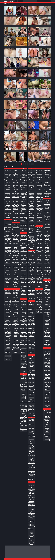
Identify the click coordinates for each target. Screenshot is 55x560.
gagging (25, 236)
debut (18, 262)
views (45, 342)
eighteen (17, 333)
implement (23, 392)
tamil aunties (47, 194)
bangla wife (7, 347)
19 (9, 215)
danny (14, 243)
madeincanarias (31, 368)
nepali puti (29, 455)
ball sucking (7, 314)
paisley (38, 182)
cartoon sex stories (15, 215)
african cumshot (8, 279)
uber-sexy (49, 202)
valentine (48, 290)
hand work (23, 326)
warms (49, 370)
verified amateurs (47, 302)
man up (30, 413)
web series (47, 389)
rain (36, 231)
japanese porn (31, 223)
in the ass (23, 430)
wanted (46, 365)
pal (41, 194)
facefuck (25, 177)
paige (39, 175)
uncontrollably (47, 233)
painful (41, 177)
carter (14, 206)
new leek (29, 472)
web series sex (47, 392)
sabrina (41, 290)
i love (26, 377)
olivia (29, 526)
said (41, 295)
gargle (25, 255)
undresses (47, 250)
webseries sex (47, 401)
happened (22, 340)
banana (7, 326)
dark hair (17, 245)
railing (39, 229)
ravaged (38, 241)
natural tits (29, 434)
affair (9, 274)
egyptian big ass (16, 330)
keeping (33, 253)
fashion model (22, 223)
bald (9, 309)
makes (30, 384)
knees (30, 284)
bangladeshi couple (7, 352)
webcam (47, 394)
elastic (18, 338)
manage (30, 415)
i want (21, 380)
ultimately (49, 214)
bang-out (10, 328)
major (30, 380)
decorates (14, 267)
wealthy (49, 382)
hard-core (25, 369)
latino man (33, 338)
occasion (30, 490)
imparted (22, 389)
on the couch (31, 538)
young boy (49, 422)
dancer (14, 241)
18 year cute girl (8, 187)
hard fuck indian (24, 359)
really (37, 281)
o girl (29, 483)
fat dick (25, 227)
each (15, 290)
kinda (31, 262)
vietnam (48, 338)
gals (20, 238)
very (49, 311)
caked (14, 172)
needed (30, 450)
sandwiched (39, 304)
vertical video (46, 311)
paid (36, 175)
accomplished (6, 236)
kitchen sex (30, 281)
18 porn (8, 180)
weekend (47, 406)
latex (29, 328)
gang (26, 241)
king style (33, 265)
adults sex (6, 265)
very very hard (47, 326)
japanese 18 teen (31, 189)
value (49, 292)
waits (46, 353)
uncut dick (47, 238)
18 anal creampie (8, 172)
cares (18, 199)
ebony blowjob (16, 314)
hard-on (24, 371)
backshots (9, 302)
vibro (48, 333)
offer (33, 492)
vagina (48, 285)
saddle (41, 292)
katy (29, 253)
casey (13, 218)
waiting (45, 351)
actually (6, 243)
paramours (41, 208)
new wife (30, 479)
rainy (39, 231)
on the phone (31, 542)
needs (33, 450)
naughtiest (32, 436)
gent (26, 262)
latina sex (31, 335)
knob (30, 286)
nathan (30, 429)
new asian (32, 469)
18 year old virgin (8, 201)
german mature (24, 272)
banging (6, 333)
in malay (22, 423)
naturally (33, 434)
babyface (8, 297)
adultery (8, 262)
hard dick (25, 354)
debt (15, 262)
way (49, 380)
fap (20, 220)
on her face (31, 533)
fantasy (25, 218)
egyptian (17, 326)
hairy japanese (23, 316)
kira (33, 269)
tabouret (49, 175)
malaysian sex (31, 399)
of (29, 492)
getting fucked (23, 288)
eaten (14, 302)
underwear (45, 245)
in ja (21, 420)
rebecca (38, 284)
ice (26, 380)
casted (16, 220)
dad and (17, 224)
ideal (23, 382)
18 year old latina (8, 194)
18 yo (6, 211)
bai (5, 307)
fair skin (22, 189)
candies (14, 189)
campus (17, 182)
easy (14, 299)
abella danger (8, 222)
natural (33, 429)
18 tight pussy (9, 184)
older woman (30, 523)
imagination (24, 384)
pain (41, 175)
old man (33, 514)
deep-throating (16, 284)
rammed (40, 233)
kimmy (34, 260)
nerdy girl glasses (31, 460)
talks (44, 189)
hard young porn (6, 5)
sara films (38, 309)
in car (22, 408)
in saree (25, 425)
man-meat (33, 413)
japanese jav (31, 213)
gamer (26, 238)
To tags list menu (20, 1)
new (29, 469)
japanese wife (31, 239)
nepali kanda (31, 453)
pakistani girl (39, 187)
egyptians (14, 333)
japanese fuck (31, 201)
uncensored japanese (47, 229)
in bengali (22, 406)
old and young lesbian (31, 509)
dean (14, 260)
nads (29, 419)
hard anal (25, 345)
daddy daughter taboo (16, 233)
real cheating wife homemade (39, 253)
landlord (29, 316)
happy (21, 342)
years (45, 414)
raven (38, 243)
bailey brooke (8, 307)
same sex (38, 302)
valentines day (46, 292)
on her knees (31, 535)
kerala (29, 257)
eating (17, 302)
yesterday (46, 417)
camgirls (14, 182)
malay (33, 389)
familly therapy (25, 194)
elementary (14, 345)
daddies (17, 229)
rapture (40, 238)
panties (41, 201)
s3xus (38, 290)
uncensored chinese (47, 226)
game (23, 238)
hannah (25, 338)
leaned (32, 347)
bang (9, 326)
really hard (40, 281)
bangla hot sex (8, 342)
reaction (38, 245)
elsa (17, 347)
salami (37, 297)
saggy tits (38, 295)
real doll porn (38, 260)
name (30, 424)
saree (37, 311)
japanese (33, 187)
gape (25, 248)
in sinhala (25, 427)
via (49, 330)
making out (30, 389)
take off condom (47, 180)
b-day (6, 290)
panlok (38, 201)
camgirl (18, 180)
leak (31, 345)
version (49, 309)
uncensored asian (47, 224)
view (45, 340)
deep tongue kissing (15, 281)
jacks (34, 170)
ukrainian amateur (47, 205)
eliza (17, 345)
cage (17, 170)
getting (26, 286)
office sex (33, 497)
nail (33, 419)
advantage (7, 267)
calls (16, 175)
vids (45, 338)
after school (7, 284)
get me (25, 281)
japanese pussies (31, 225)
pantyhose (38, 206)
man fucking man (31, 411)
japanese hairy (31, 208)
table (44, 172)
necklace (30, 448)
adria (6, 253)
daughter (17, 253)
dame (17, 236)
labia (31, 302)
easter (14, 297)
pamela (39, 199)
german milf (23, 274)
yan (49, 410)
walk (45, 356)
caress (14, 201)
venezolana (48, 297)
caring (17, 203)
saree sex (40, 311)
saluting (41, 299)
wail (44, 349)
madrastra (33, 370)
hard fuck (23, 357)
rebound (39, 286)
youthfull (49, 436)
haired (25, 304)
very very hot (47, 328)
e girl (13, 290)
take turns (46, 182)
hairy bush (23, 314)
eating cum (15, 304)
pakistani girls (39, 189)
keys (33, 257)
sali (39, 297)
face (25, 170)
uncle (45, 231)
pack (37, 170)
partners (38, 220)
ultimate (45, 214)
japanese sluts (31, 230)
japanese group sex (31, 206)
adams (9, 243)
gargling (25, 257)
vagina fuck (47, 287)
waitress (49, 351)
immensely (22, 387)
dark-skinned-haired (15, 250)
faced (22, 177)
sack (36, 292)
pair (40, 180)
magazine (32, 372)
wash (49, 372)
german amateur (23, 267)
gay (21, 260)
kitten (33, 281)
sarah (41, 309)
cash (16, 218)
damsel (17, 238)
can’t (14, 194)
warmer (46, 370)
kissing (31, 274)
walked (48, 356)
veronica (46, 309)
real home (39, 262)
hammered (23, 323)
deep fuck (15, 274)
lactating (30, 304)
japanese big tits (31, 194)
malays (33, 394)
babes (5, 292)
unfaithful (47, 260)
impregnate (23, 394)
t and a (47, 170)
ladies (33, 304)
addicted (9, 245)
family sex (23, 203)
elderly (13, 342)
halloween (22, 321)
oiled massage (33, 502)
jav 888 (32, 242)
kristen (29, 298)
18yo (5, 213)
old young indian (31, 519)
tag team (46, 177)
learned (33, 350)
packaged (40, 170)
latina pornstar (31, 333)
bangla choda (9, 335)
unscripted (45, 274)
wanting (49, 365)
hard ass (23, 350)
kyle (34, 298)
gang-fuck (21, 245)
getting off (23, 293)
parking (38, 213)
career (15, 199)
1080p (5, 170)
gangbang (25, 245)
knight (33, 284)
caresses (17, 201)
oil (29, 499)
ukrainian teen (47, 212)
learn (30, 350)
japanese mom (31, 220)
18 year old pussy (7, 196)
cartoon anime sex (15, 208)
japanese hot (31, 211)
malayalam (30, 394)
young (49, 419)
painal (38, 177)
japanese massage (31, 215)
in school (22, 427)
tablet (47, 172)
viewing (48, 340)
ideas (21, 384)
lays (29, 342)
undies (49, 245)
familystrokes (23, 211)
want (45, 363)
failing (24, 187)
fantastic (22, 218)
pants (38, 203)
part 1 (39, 215)
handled (22, 333)
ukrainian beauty (47, 207)
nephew (30, 457)
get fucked (22, 281)
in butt (25, 406)
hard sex (22, 369)
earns (13, 295)
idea (21, 382)
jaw (34, 246)
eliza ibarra (14, 347)
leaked (34, 345)
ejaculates (15, 335)
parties (38, 218)
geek (21, 262)
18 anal (10, 170)
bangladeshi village (7, 359)
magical (29, 375)
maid (29, 377)
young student (47, 429)
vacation (49, 283)
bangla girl (7, 338)
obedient (33, 483)
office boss (32, 495)
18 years (8, 203)
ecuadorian (14, 321)
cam (18, 175)
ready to (38, 248)
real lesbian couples (39, 269)
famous (25, 213)
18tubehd (9, 211)
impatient (25, 389)
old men (29, 516)
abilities (6, 224)
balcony (7, 309)
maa (29, 358)
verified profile (47, 307)
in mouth (25, 423)
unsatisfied (49, 272)
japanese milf (31, 218)
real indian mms (39, 267)
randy (41, 236)
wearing (48, 384)
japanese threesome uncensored (31, 237)
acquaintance (6, 238)
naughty (31, 438)
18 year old (7, 189)
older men (32, 521)
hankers (22, 338)
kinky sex (30, 269)
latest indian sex (31, 326)
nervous (30, 462)
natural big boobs (31, 431)
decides (17, 265)
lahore (33, 307)
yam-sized (46, 410)
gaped (23, 250)
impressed (23, 399)
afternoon (8, 286)
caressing (14, 203)
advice (10, 272)
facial (25, 180)
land (33, 311)
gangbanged (22, 248)
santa (40, 307)
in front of (25, 411)
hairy (25, 309)
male (33, 401)
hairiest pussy (23, 307)
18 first (9, 175)
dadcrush (14, 229)
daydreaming (14, 257)
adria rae (9, 253)
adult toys (8, 257)
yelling (48, 414)
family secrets (23, 201)
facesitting (22, 180)
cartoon (17, 206)
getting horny (23, 291)
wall (48, 358)
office (29, 495)
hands (21, 335)
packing (41, 172)
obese (30, 485)
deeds (17, 267)
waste (46, 375)
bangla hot (7, 340)
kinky (32, 267)
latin (31, 328)
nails (28, 422)
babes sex (6, 295)
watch (48, 375)
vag (45, 285)
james (30, 175)
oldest (33, 523)
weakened (45, 382)
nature (29, 436)
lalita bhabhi (30, 309)
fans (26, 215)
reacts (41, 245)
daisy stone (14, 236)
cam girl (14, 177)
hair (24, 302)
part (36, 215)
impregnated (23, 396)
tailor (49, 177)
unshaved (49, 274)
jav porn (33, 244)
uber (48, 200)
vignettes (48, 342)
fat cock (22, 227)
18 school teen (8, 182)
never (31, 465)
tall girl (49, 189)
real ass (42, 250)
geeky (23, 262)
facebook (25, 175)
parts (41, 220)
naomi (33, 426)
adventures (6, 272)
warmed (49, 368)
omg (31, 526)
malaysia (29, 396)
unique (47, 265)
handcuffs (25, 328)
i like (23, 377)
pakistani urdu (38, 194)
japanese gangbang (31, 203)
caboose (14, 170)
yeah (47, 412)
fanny (23, 215)
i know (21, 377)
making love (31, 387)
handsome (25, 335)
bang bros (6, 328)
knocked (33, 288)
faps (26, 220)
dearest (17, 260)
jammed (33, 175)
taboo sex (45, 175)
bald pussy (6, 311)
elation (14, 340)
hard (21, 345)
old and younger (31, 511)
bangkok (9, 333)
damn (14, 238)
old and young (31, 507)
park (40, 211)
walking (46, 358)
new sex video (31, 477)
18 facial (6, 175)
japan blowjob (31, 180)
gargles (22, 257)
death (13, 262)
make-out (30, 382)
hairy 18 (24, 311)
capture (17, 194)
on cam (33, 528)
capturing (17, 196)
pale (40, 196)
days (18, 257)
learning (31, 352)
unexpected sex (47, 257)
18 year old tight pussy (8, 199)
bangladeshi (7, 350)
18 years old (7, 208)
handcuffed (21, 328)
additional (6, 248)
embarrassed (15, 352)
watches (49, 377)
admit (9, 250)
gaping (21, 253)
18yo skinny (9, 213)
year (49, 412)
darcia (17, 243)
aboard (6, 226)
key (31, 257)
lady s (30, 307)
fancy (21, 215)
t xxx (49, 170)
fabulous (22, 170)
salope (38, 299)
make (32, 380)
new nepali (33, 472)
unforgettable (47, 262)
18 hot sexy (7, 177)
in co (24, 408)
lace (33, 302)
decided (14, 265)
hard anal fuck (23, 347)
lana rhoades (30, 311)
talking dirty (48, 187)
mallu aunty (30, 406)
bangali (6, 330)
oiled (29, 502)
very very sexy (46, 330)
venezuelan (45, 299)
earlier (17, 292)
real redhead (37, 274)
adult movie (8, 255)
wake (48, 353)
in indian (25, 418)
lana (33, 309)
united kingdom (47, 267)
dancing (17, 241)
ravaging (41, 241)
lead (33, 342)
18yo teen (7, 215)
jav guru (30, 244)
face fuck (23, 172)
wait (49, 349)
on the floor (31, 540)
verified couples (47, 304)
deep (13, 269)
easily (18, 295)
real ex (42, 260)
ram (37, 233)
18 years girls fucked (7, 206)
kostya (33, 296)
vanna (46, 295)
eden (17, 321)
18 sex (5, 184)
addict (6, 245)
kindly (34, 262)
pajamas (41, 182)
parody (41, 213)
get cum (25, 279)
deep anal (17, 269)
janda (29, 177)
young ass (45, 422)
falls (21, 194)
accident (6, 229)
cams (14, 184)
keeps (30, 255)
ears (15, 295)
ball (9, 311)
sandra (41, 302)
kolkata (32, 293)
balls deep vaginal (7, 323)
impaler (25, 387)
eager (18, 290)
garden (22, 255)
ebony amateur (16, 309)
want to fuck (48, 363)
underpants (47, 241)
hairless (22, 309)
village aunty (47, 345)
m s (31, 356)
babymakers (7, 299)
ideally (26, 382)
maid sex (32, 377)
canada (14, 187)
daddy (16, 231)
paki (37, 184)
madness (29, 370)
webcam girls (47, 396)
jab (28, 170)
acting (10, 238)
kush (31, 298)
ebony (16, 307)
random (38, 236)
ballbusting (7, 316)
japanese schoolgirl (31, 227)
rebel (41, 284)
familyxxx (22, 213)
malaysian (33, 396)
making (33, 384)
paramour (37, 208)
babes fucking (9, 292)
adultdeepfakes (8, 260)
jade (32, 172)
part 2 (42, 215)
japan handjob (31, 182)
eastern (17, 297)
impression (23, 401)
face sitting (21, 175)
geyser (23, 296)
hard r (23, 366)
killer (31, 260)
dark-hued (15, 248)
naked (34, 422)
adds (9, 248)
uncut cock (47, 236)
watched (45, 377)
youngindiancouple (47, 434)
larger (30, 321)
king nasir (29, 265)
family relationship (23, 199)
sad (39, 292)
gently (22, 265)
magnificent (33, 375)
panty (40, 203)
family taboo (23, 206)
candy (17, 189)
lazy (31, 342)
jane (31, 177)
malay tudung (31, 392)
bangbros (9, 330)
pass (39, 223)
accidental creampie (7, 231)
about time (9, 226)
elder (17, 340)
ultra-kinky (49, 217)
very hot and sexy (47, 316)
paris (38, 211)
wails (47, 349)
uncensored (47, 222)
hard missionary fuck (23, 364)
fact (22, 187)
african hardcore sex (7, 281)
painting (38, 180)
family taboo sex (23, 208)
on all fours (29, 528)
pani (42, 199)
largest (33, 321)
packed (38, 172)
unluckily (45, 272)
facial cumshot (23, 184)
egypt (14, 326)
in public (22, 425)
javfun (32, 246)
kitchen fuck (31, 279)
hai (22, 302)
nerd (33, 457)
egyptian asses (16, 328)
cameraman (14, 180)
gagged (22, 236)
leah (28, 345)
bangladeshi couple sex (8, 354)
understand (47, 243)
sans (38, 307)
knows (33, 291)
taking (45, 184)
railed (37, 229)
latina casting (31, 330)
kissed (30, 272)
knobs (32, 286)
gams (21, 241)
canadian (17, 187)
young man (47, 426)
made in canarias (31, 365)
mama (33, 406)
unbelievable (47, 219)
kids (28, 260)
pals (36, 199)
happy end (25, 342)
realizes (41, 279)
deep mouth (15, 279)
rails (42, 229)
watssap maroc (46, 380)
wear (45, 384)
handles (25, 333)
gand (23, 241)
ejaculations (14, 338)
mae (29, 372)
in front (22, 411)
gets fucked (22, 286)
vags (45, 290)
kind (28, 262)
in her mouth (23, 415)
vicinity (45, 335)
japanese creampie (31, 199)
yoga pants (45, 419)
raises (41, 231)
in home (22, 418)
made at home (31, 363)
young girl (47, 424)
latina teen (29, 338)
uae (46, 200)
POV (10, 5)
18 (7, 170)
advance (10, 265)
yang (44, 412)
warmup (46, 372)
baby (9, 295)
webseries (47, 399)
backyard (9, 304)
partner (41, 218)
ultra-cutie (45, 217)
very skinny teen (47, 323)
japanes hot (29, 187)
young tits (47, 431)
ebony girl (15, 316)
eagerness (14, 292)
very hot (47, 314)
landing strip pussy (31, 314)
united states (47, 269)
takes (49, 182)
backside (6, 304)
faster (21, 225)
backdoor (6, 302)
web (48, 387)
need (33, 448)
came (17, 177)
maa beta (32, 358)
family (21, 196)
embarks (16, 350)
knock (30, 288)
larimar (29, 323)
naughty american (31, 441)
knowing (30, 291)
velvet (45, 297)
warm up (45, 368)
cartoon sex (15, 213)
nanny (30, 426)
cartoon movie (15, 211)
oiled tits (30, 504)
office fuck (29, 497)
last (34, 323)
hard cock (22, 354)
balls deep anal (8, 321)
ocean (33, 490)
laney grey (33, 316)
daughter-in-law (15, 255)
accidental (9, 229)
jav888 (29, 246)
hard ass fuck (23, 352)
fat (23, 225)
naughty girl (31, 443)
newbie (33, 479)
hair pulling (22, 304)
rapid (37, 238)
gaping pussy (25, 253)
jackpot (31, 170)
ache (10, 236)
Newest (16, 1)
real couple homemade (39, 257)
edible (17, 323)
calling (13, 175)
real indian (39, 265)
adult (5, 255)
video (49, 335)
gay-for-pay (24, 260)
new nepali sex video (31, 474)
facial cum (23, 182)
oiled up (33, 504)
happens (25, 340)
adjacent (6, 250)
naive (31, 422)
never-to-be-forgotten (31, 467)
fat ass (26, 225)
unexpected (47, 253)
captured (14, 196)
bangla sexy (7, 345)
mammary (33, 408)
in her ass (23, 413)
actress (9, 241)
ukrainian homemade (47, 210)
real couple (39, 255)
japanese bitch (31, 196)
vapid (48, 295)
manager (33, 415)
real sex (42, 274)
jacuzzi (29, 172)
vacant (45, 283)
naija (31, 419)
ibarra (24, 380)
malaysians (30, 401)
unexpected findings (47, 255)
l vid (29, 302)
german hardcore (23, 269)
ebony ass (15, 311)
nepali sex (33, 455)
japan (34, 177)
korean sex (30, 296)
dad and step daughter (16, 226)
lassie (32, 323)
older (29, 521)
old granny (29, 514)
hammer (25, 321)
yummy (47, 438)
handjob (24, 330)
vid (47, 335)
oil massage (32, 499)
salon (42, 297)
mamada (29, 408)
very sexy (47, 321)
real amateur (37, 250)
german (25, 265)
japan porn (31, 184)
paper (41, 206)
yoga (49, 417)
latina (33, 328)
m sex (33, 356)
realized (38, 279)
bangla (5, 335)
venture (49, 299)
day (18, 255)
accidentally (7, 233)
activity (6, 241)
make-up (33, 382)
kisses (33, 272)
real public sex (39, 272)
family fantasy (25, 196)
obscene (33, 485)
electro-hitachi (17, 342)
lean (30, 347)
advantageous (8, 269)
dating (14, 253)
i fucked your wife (24, 375)
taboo (49, 172)
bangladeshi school (7, 357)
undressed (47, 248)
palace (38, 196)
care (13, 199)
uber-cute (45, 202)
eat (16, 299)
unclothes (48, 231)
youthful (46, 436)
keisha (33, 255)
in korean (24, 420)
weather (46, 387)
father (23, 230)
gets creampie (23, 284)
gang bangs (23, 243)
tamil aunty (47, 196)
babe (9, 290)
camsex (17, 184)
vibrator (46, 333)
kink (30, 267)
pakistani (40, 184)
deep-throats (15, 286)
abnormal (9, 224)
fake (25, 189)
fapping (23, 220)
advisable (6, 274)
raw (40, 243)
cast (18, 218)
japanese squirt (31, 232)
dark (13, 245)
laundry (29, 340)
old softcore (33, 516)
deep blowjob (15, 272)
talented (49, 184)
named (33, 424)
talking (45, 187)
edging (14, 323)
